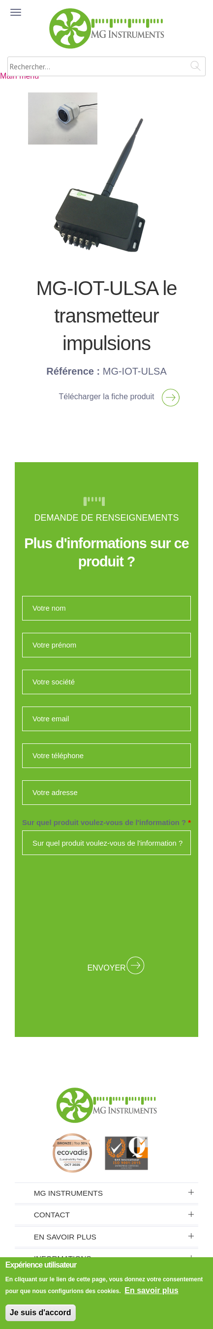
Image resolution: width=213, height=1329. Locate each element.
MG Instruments (68, 1193)
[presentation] (107, 906)
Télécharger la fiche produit (106, 396)
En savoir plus (65, 1237)
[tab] (106, 1192)
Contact (52, 1215)
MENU (17, 23)
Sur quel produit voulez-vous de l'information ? (106, 823)
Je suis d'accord (40, 1312)
